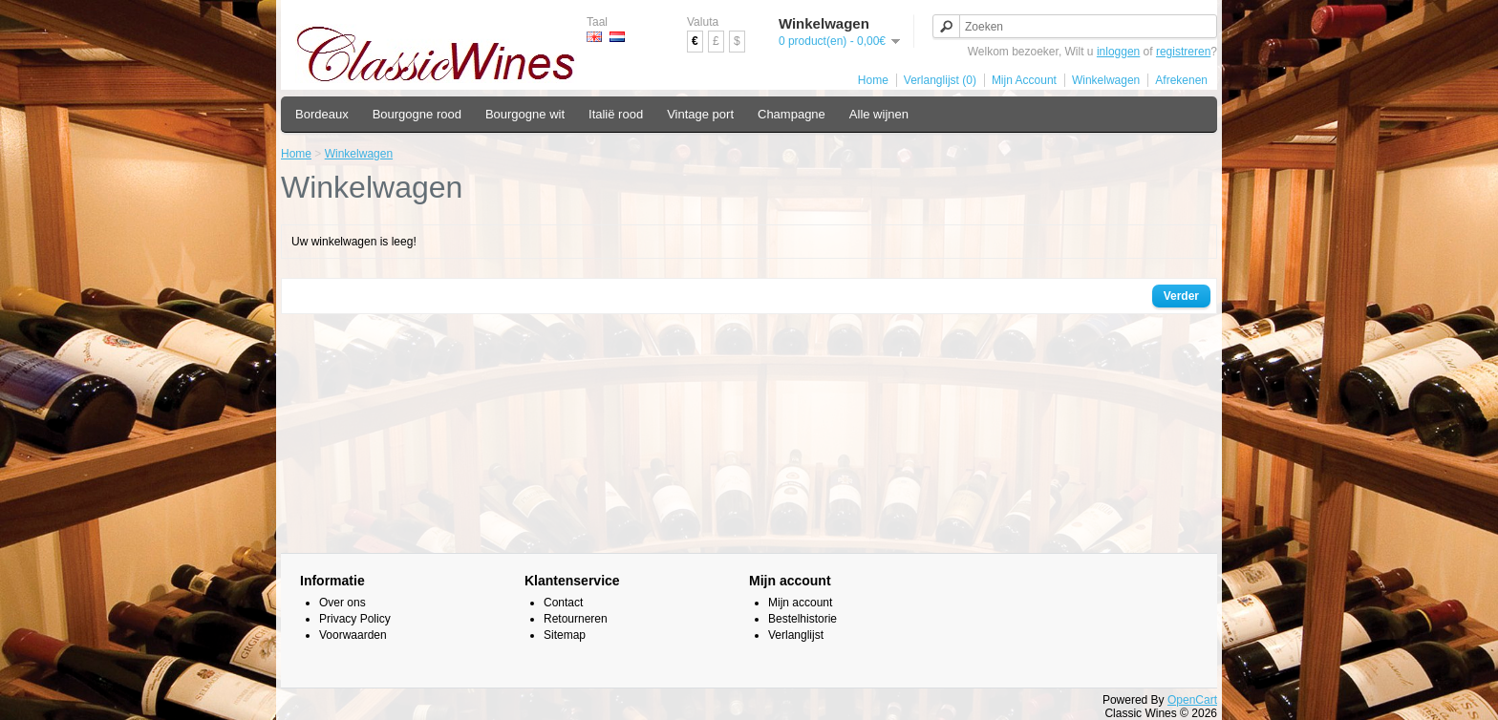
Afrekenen (1181, 80)
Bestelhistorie (802, 618)
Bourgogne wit (525, 114)
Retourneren (576, 618)
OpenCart (1192, 700)
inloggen (1118, 51)
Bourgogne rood (417, 114)
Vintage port (700, 114)
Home (873, 80)
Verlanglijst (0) (940, 80)
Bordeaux (322, 114)
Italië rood (615, 114)
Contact (563, 602)
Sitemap (565, 635)
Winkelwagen (1106, 80)
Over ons (342, 602)
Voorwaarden (353, 635)
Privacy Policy (355, 618)
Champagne (791, 114)
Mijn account (800, 602)
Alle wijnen (879, 114)
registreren (1183, 51)
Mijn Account (1024, 80)
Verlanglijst (796, 635)
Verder (1181, 296)
